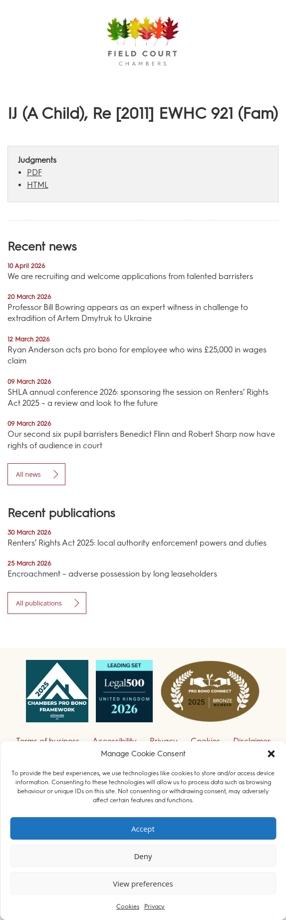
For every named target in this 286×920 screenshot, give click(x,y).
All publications (39, 603)
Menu (261, 79)
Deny (143, 856)
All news (28, 474)
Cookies (127, 906)
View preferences (143, 884)
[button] (271, 754)
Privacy (154, 906)
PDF (34, 172)
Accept (143, 829)
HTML (37, 185)
